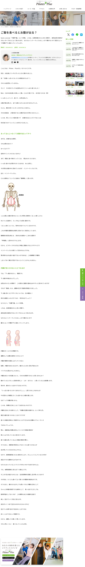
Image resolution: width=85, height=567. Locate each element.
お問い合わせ (63, 9)
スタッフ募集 (83, 295)
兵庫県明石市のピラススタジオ (19, 57)
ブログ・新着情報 (76, 9)
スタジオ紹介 (19, 9)
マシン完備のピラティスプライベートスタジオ (42, 3)
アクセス (41, 9)
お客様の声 (52, 9)
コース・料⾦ (31, 9)
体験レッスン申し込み (83, 278)
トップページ (7, 9)
